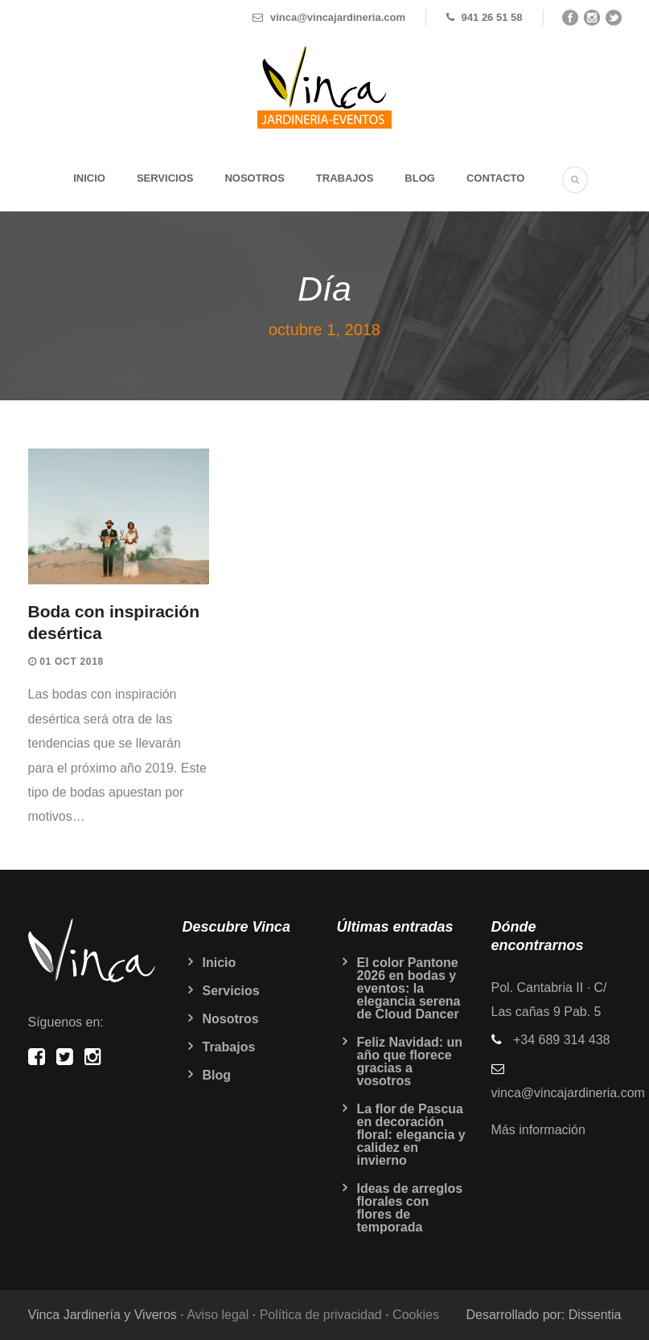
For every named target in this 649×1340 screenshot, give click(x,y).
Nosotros (254, 178)
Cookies (415, 1315)
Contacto (495, 178)
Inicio (89, 178)
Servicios (165, 178)
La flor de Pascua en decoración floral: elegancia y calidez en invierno (411, 1134)
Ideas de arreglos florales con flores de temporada (410, 1208)
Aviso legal (218, 1315)
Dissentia (595, 1315)
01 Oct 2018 (71, 661)
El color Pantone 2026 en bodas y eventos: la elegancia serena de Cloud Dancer (409, 988)
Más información (538, 1130)
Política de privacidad (321, 1315)
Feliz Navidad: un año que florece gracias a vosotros (410, 1061)
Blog (420, 178)
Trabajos (345, 178)
